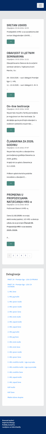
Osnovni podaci (8, 420)
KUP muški (11, 390)
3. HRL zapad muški (15, 380)
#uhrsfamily (16, 427)
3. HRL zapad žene (14, 385)
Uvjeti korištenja (8, 422)
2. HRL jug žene (13, 339)
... (29, 258)
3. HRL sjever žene (14, 359)
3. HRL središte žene (15, 374)
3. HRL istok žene (14, 349)
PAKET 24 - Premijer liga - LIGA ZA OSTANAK (20, 288)
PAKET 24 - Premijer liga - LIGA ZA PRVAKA (23, 282)
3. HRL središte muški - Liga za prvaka (21, 364)
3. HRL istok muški (14, 344)
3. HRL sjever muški (15, 354)
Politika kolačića (8, 425)
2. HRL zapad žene (14, 329)
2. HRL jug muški (13, 334)
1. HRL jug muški (13, 299)
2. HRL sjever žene (14, 314)
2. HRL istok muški (14, 319)
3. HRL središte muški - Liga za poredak (22, 369)
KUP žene (11, 395)
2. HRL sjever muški (15, 309)
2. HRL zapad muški (15, 324)
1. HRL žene (12, 294)
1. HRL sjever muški (15, 304)
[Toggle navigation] (40, 5)
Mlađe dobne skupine (15, 400)
